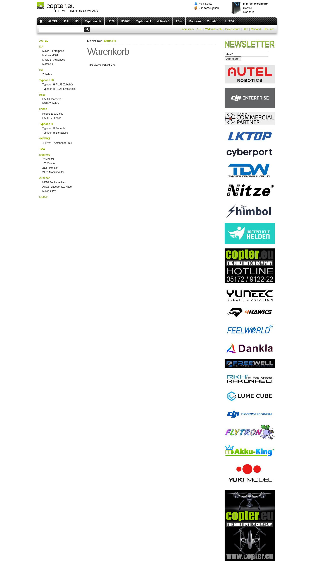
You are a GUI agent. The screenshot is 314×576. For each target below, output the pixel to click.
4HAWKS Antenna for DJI (57, 142)
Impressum (187, 29)
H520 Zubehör (50, 103)
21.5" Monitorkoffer (53, 172)
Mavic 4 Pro (49, 191)
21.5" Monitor (50, 167)
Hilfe (245, 29)
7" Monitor (48, 159)
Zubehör (213, 21)
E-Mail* (229, 54)
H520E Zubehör (51, 118)
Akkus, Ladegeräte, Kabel (57, 186)
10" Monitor (49, 163)
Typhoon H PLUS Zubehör (57, 84)
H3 (77, 21)
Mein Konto (205, 3)
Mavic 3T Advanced (53, 59)
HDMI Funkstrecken (53, 182)
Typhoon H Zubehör (53, 128)
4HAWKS (163, 21)
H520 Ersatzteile (51, 99)
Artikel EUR (255, 8)
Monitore (195, 21)
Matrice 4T (48, 64)
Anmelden (232, 58)
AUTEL (53, 21)
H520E (125, 21)
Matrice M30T (50, 55)
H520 (111, 21)
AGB (199, 29)
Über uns (269, 29)
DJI (66, 21)
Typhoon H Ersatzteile (55, 132)
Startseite (110, 40)
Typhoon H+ (93, 21)
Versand (256, 29)
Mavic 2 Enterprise (53, 51)
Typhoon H (143, 21)
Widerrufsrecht (213, 29)
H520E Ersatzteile (52, 113)
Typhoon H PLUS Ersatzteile (58, 88)
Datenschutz (232, 29)
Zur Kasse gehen (209, 8)
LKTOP (230, 21)
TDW (179, 21)
